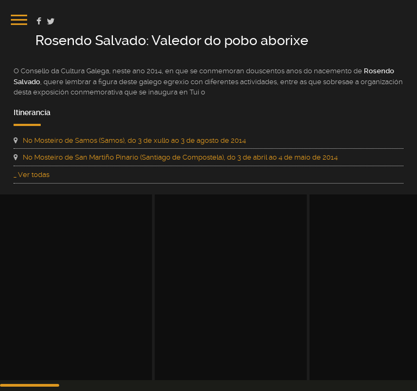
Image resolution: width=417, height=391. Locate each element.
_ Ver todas (31, 175)
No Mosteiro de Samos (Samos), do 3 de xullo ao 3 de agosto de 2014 (134, 140)
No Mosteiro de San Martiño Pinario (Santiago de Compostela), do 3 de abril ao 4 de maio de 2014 (180, 157)
